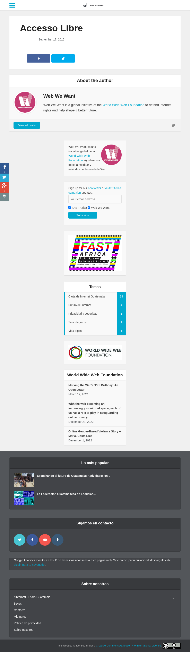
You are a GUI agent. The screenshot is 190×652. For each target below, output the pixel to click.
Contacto (19, 610)
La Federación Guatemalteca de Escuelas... (66, 494)
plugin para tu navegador (29, 564)
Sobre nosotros (23, 629)
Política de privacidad (27, 623)
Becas (18, 603)
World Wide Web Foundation (123, 105)
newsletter (94, 188)
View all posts (27, 125)
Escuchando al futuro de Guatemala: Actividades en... (73, 475)
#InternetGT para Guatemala (32, 597)
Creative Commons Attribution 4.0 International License (128, 645)
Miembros (20, 616)
